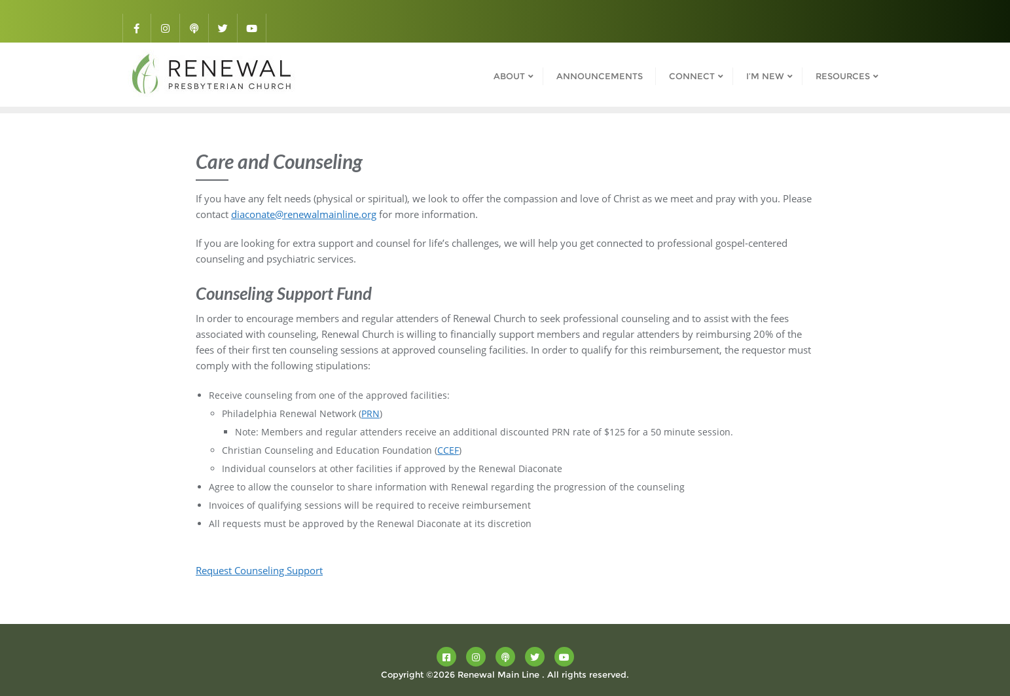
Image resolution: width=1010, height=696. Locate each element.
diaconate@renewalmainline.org (303, 214)
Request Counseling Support (259, 570)
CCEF (448, 450)
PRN (370, 413)
